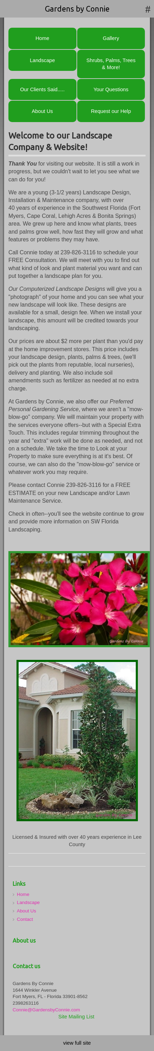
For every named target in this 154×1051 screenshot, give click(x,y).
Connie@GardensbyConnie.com (46, 1009)
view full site (77, 1043)
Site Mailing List (76, 1016)
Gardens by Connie (77, 9)
